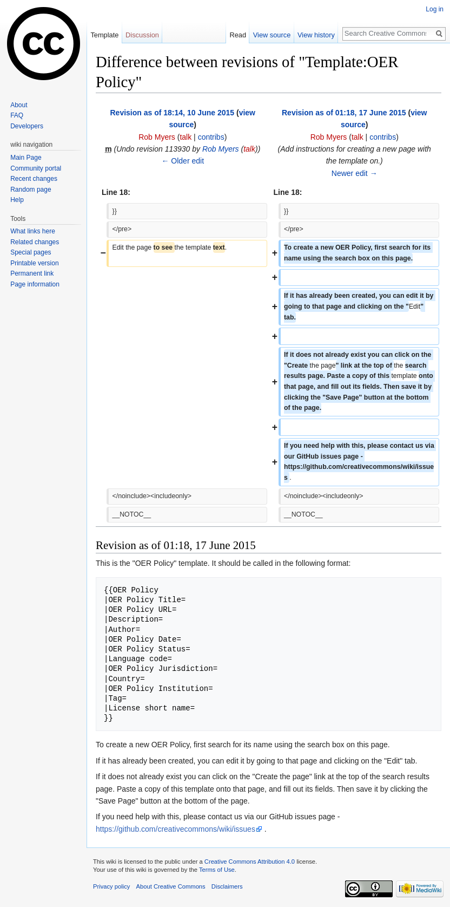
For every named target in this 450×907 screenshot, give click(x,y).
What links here (32, 231)
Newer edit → (355, 173)
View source (271, 35)
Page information (34, 284)
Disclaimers (227, 886)
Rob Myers (220, 149)
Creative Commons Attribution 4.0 (249, 861)
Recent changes (33, 178)
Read (237, 35)
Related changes (34, 242)
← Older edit (182, 160)
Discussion (142, 35)
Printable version (34, 263)
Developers (26, 126)
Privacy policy (111, 886)
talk (185, 137)
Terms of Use (217, 869)
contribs (211, 137)
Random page (30, 189)
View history (316, 35)
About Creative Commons (171, 886)
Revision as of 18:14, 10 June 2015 (172, 112)
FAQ (16, 115)
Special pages (30, 252)
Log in (435, 9)
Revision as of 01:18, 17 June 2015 (344, 112)
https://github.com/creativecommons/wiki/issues (175, 829)
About (18, 105)
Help (17, 200)
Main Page (25, 157)
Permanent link (32, 273)
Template (104, 35)
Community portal (35, 168)
